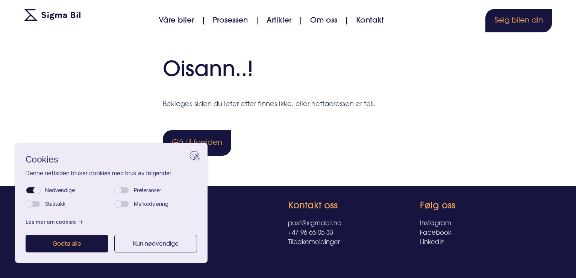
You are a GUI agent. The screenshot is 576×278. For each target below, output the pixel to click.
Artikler (279, 20)
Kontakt (370, 20)
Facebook (435, 233)
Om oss (323, 20)
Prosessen (230, 20)
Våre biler (176, 20)
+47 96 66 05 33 (310, 233)
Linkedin (432, 242)
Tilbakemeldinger (314, 242)
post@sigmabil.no (314, 223)
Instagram (435, 223)
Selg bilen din (518, 20)
